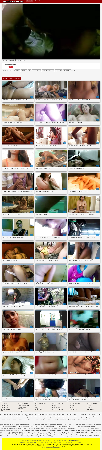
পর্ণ (35, 1)
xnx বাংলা (72, 416)
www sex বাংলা (34, 414)
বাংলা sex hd (44, 419)
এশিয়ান (17, 70)
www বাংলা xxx (41, 416)
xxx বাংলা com (17, 418)
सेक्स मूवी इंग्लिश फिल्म (16, 434)
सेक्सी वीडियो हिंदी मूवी (37, 446)
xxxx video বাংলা (57, 418)
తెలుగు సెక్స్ (19, 426)
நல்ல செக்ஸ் (57, 428)
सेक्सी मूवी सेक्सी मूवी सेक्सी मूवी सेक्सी (89, 432)
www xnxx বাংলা (54, 414)
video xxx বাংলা (18, 414)
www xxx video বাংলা (85, 414)
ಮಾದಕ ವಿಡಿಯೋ (89, 424)
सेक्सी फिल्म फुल (81, 430)
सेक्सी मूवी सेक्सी (53, 446)
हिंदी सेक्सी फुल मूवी (4, 436)
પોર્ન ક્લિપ (88, 428)
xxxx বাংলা (64, 444)
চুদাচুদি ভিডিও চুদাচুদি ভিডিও (56, 424)
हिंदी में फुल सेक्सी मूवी (39, 436)
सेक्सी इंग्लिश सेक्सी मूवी (49, 434)
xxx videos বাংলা (4, 418)
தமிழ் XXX (40, 426)
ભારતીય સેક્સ (98, 434)
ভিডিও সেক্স (64, 428)
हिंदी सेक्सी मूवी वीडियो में (94, 436)
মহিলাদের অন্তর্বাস (37, 70)
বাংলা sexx (74, 419)
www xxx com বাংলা (74, 414)
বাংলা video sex (87, 419)
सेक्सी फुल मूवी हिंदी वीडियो (60, 434)
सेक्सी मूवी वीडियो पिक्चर (6, 432)
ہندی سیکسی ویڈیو (80, 428)
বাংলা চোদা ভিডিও (65, 426)
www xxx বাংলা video (13, 416)
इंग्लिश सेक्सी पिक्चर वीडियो (71, 446)
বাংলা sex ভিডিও (67, 419)
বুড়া (29, 70)
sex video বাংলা (10, 414)
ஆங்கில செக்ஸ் (49, 428)
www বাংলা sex (33, 416)
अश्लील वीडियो (26, 426)
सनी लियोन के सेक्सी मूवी (58, 430)
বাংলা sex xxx (51, 419)
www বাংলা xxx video (51, 416)
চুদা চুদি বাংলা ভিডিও (5, 424)
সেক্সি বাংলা (14, 428)
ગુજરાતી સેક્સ (74, 436)
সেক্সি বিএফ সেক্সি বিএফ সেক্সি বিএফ (17, 436)
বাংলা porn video (23, 419)
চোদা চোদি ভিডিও (95, 428)
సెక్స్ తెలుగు (12, 424)
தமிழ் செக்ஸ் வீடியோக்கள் (18, 430)
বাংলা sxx (80, 419)
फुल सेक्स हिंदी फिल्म (70, 432)
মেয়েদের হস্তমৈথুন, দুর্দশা (48, 70)
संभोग (87, 436)
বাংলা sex (38, 419)
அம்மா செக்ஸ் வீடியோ (70, 424)
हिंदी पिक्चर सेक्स (7, 428)
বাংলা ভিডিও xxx (33, 426)
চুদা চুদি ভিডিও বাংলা (21, 424)
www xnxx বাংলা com (63, 414)
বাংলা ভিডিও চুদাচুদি (39, 424)
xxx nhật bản (70, 444)
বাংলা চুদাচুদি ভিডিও (30, 444)
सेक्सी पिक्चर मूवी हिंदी (80, 424)
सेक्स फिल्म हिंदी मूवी (82, 436)
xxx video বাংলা (97, 416)
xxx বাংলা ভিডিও (49, 418)
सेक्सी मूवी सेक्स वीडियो (22, 428)
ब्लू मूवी (79, 426)
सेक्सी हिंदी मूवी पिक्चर (85, 426)
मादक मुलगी (8, 430)
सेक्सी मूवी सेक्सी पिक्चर (30, 436)
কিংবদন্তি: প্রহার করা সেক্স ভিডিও (13, 1)
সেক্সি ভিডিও (50, 430)
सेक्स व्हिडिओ (39, 432)
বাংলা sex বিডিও (59, 419)
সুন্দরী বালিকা (59, 70)
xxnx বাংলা (83, 416)
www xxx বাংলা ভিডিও (23, 416)
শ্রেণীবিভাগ (40, 1)
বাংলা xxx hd (67, 70)
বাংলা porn (15, 419)
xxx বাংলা (11, 418)
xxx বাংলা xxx (33, 418)
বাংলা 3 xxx (72, 418)
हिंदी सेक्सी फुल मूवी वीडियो (50, 444)
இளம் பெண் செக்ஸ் (81, 434)
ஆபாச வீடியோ (66, 436)
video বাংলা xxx (27, 414)
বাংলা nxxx (10, 419)
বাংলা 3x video (79, 418)
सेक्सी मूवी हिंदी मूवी (48, 436)
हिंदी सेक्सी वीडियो (97, 424)
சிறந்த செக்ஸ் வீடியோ (17, 432)
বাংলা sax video (31, 419)
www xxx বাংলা (94, 414)
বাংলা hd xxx (93, 418)
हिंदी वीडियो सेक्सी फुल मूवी (48, 432)
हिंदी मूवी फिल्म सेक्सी (35, 430)
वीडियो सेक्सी (27, 430)
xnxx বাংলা (77, 416)
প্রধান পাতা (29, 1)
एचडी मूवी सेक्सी (43, 430)
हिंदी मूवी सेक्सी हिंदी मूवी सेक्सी (30, 432)
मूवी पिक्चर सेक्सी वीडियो (49, 426)
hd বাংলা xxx (3, 414)
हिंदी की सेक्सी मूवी (88, 430)
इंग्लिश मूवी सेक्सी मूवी (40, 428)
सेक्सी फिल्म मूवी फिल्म (70, 434)
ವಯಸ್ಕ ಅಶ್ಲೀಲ (78, 432)
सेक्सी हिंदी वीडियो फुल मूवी (59, 432)
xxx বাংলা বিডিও (40, 418)
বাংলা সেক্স (23, 70)
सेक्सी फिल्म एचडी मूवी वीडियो (38, 434)
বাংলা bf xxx (86, 418)
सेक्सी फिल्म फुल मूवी (61, 446)
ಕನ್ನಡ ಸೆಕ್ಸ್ (93, 426)
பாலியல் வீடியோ (39, 444)
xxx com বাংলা (89, 416)
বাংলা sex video (30, 424)
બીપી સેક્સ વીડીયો (57, 436)
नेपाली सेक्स (66, 430)
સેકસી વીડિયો (58, 426)
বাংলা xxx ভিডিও (31, 428)
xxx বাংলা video (25, 418)
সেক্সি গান (2, 426)
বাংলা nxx (4, 419)
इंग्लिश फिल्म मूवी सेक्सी (27, 434)
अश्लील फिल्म (2, 430)
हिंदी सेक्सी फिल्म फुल (73, 430)
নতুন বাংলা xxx (65, 418)
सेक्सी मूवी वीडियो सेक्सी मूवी (11, 426)
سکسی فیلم (74, 426)
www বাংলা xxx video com (62, 416)
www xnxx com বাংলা (44, 414)
